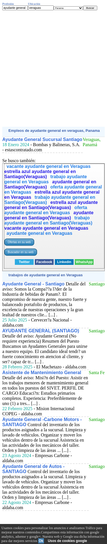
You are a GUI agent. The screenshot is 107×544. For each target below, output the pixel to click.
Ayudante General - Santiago (33, 283)
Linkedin (64, 262)
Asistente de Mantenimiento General (41, 372)
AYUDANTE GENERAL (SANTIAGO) (40, 330)
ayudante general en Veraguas (39, 233)
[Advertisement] (53, 68)
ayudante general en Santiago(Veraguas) (49, 215)
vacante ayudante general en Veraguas (48, 166)
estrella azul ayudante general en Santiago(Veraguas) (40, 174)
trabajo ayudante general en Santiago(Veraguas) (48, 220)
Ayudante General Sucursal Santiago (42, 139)
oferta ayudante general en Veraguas (45, 210)
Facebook (44, 262)
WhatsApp (84, 262)
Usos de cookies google (67, 541)
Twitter (24, 262)
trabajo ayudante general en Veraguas (45, 179)
